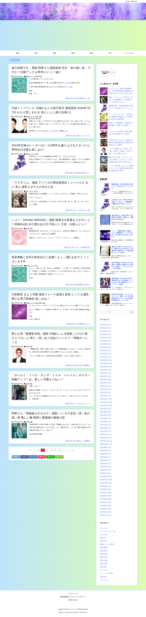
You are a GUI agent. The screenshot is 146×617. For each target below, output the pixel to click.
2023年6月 (105, 341)
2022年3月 (105, 389)
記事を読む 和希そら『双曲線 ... (78, 441)
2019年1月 (105, 512)
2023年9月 (105, 331)
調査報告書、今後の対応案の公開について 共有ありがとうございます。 (121, 108)
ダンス (103, 528)
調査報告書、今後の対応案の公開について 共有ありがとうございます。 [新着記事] (122, 186)
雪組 (40, 76)
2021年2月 (105, 431)
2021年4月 (105, 425)
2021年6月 (105, 418)
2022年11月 (106, 363)
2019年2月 (105, 509)
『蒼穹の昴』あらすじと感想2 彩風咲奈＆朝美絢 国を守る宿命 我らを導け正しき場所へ (121, 142)
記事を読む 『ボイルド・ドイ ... (78, 403)
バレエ (103, 534)
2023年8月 (105, 334)
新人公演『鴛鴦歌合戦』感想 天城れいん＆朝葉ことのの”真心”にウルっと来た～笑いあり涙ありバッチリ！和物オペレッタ (50, 338)
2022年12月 (106, 360)
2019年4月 (105, 502)
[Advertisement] (73, 35)
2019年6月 (105, 496)
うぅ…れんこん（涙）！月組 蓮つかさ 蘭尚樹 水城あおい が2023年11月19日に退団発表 (121, 116)
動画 (103, 541)
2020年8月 (105, 450)
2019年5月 (105, 499)
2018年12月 (105, 515)
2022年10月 (106, 367)
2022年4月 (105, 386)
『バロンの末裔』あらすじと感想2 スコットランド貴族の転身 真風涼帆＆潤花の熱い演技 (121, 168)
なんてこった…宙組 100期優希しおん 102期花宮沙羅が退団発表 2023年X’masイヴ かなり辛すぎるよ (121, 91)
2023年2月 (105, 354)
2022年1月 (105, 396)
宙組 (40, 303)
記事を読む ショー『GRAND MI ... (77, 247)
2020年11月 (106, 441)
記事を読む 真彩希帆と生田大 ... (78, 284)
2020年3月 (105, 467)
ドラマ (103, 580)
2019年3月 (105, 505)
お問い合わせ (73, 600)
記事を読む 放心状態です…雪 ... (78, 98)
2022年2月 (105, 392)
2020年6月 (105, 457)
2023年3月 (105, 350)
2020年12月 (106, 438)
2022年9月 (105, 370)
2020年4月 (105, 463)
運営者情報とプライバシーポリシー (73, 597)
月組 (40, 116)
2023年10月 (105, 328)
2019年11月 (106, 480)
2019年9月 (105, 486)
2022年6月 (105, 379)
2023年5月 (105, 344)
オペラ (103, 570)
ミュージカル (33, 191)
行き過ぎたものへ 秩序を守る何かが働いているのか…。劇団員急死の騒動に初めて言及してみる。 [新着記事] (122, 201)
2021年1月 (105, 434)
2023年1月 (105, 357)
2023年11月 (105, 325)
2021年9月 (105, 409)
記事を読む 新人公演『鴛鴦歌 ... (78, 365)
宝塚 (36, 76)
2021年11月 (106, 402)
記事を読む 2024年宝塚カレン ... (78, 173)
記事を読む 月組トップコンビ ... (78, 135)
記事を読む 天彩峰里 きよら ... (78, 324)
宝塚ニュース (30, 76)
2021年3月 (105, 428)
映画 (103, 538)
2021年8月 (105, 412)
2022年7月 (105, 376)
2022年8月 (105, 373)
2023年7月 (105, 337)
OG (27, 191)
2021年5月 (105, 421)
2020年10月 (106, 444)
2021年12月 (106, 399)
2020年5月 (105, 460)
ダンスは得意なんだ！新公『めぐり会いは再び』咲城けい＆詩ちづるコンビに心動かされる (121, 151)
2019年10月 (106, 483)
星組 (103, 557)
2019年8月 (105, 489)
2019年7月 (105, 492)
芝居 (103, 576)
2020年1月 (105, 473)
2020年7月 (105, 454)
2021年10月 (106, 405)
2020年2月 (105, 470)
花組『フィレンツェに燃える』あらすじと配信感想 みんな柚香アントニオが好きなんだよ (121, 99)
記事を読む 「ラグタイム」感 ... (78, 210)
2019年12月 (106, 476)
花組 (31, 228)
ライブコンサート (107, 531)
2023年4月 (105, 347)
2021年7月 (105, 415)
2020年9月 (105, 447)
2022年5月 (105, 383)
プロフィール (73, 593)
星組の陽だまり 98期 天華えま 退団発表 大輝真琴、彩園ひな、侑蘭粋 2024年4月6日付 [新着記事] (122, 217)
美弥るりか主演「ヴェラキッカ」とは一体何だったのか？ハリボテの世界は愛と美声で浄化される (121, 159)
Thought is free (83, 612)
